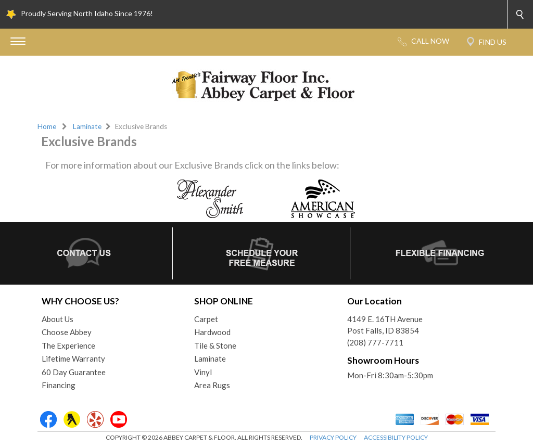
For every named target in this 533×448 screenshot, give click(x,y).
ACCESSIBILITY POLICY (396, 437)
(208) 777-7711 (375, 342)
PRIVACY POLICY (333, 437)
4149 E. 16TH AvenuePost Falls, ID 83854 (385, 325)
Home (46, 126)
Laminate (87, 126)
